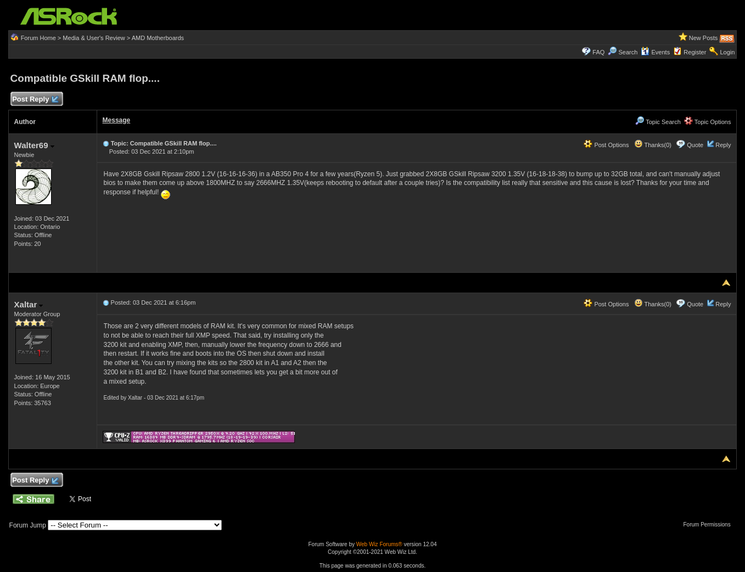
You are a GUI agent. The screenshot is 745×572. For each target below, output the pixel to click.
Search (627, 52)
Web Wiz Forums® (379, 544)
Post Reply (35, 99)
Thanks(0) (652, 145)
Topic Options (707, 122)
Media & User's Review (94, 38)
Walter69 (34, 145)
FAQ (598, 52)
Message (117, 120)
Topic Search (657, 122)
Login (727, 52)
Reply (723, 145)
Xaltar (28, 304)
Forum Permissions (710, 524)
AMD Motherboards (158, 38)
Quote (695, 145)
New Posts (703, 38)
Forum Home (38, 38)
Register (695, 52)
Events (655, 52)
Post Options (606, 145)
